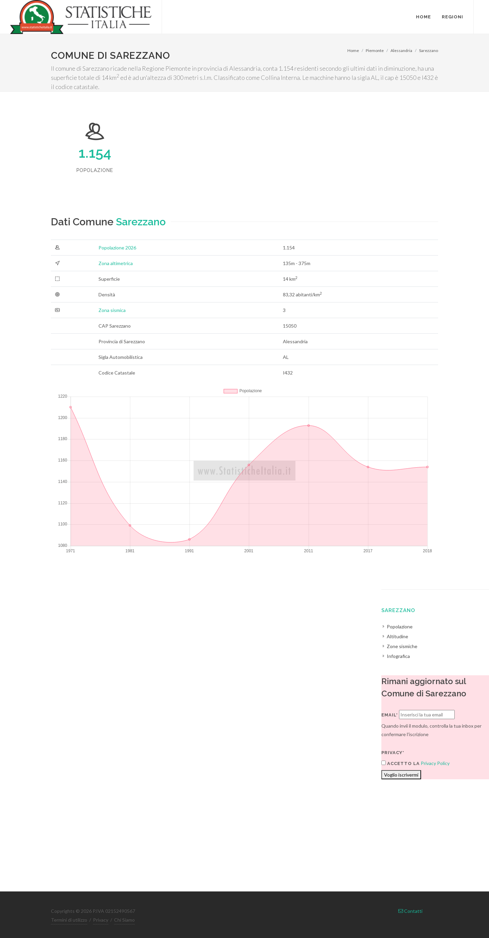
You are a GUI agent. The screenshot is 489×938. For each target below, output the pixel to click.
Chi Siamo (124, 920)
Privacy (100, 920)
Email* (389, 714)
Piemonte (375, 50)
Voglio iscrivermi (401, 775)
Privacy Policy (435, 763)
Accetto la (400, 763)
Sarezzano (428, 50)
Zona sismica (112, 310)
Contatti (410, 911)
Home (353, 50)
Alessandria (401, 50)
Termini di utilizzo (69, 920)
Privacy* (392, 752)
